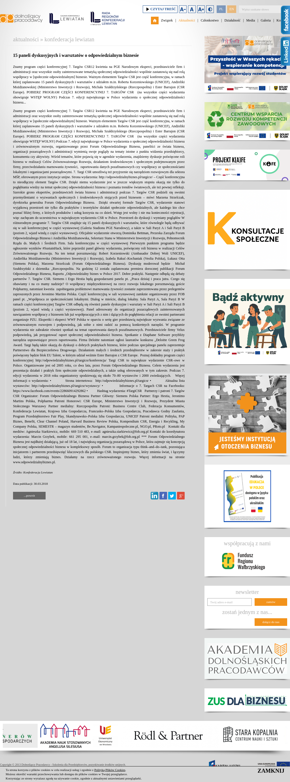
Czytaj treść (160, 9)
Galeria (266, 20)
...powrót (29, 495)
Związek (167, 20)
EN (231, 9)
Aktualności (186, 20)
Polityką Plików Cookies (109, 770)
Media (250, 20)
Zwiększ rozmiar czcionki (201, 9)
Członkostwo (210, 20)
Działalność (232, 20)
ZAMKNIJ (271, 771)
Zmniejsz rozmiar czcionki (183, 9)
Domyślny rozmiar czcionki (192, 9)
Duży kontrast (210, 9)
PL (221, 9)
